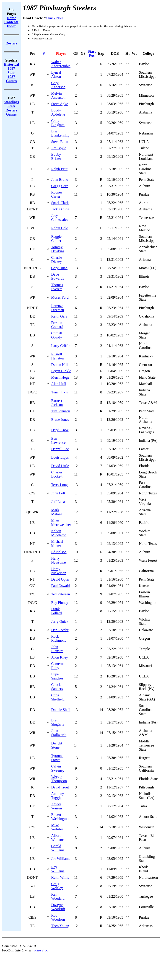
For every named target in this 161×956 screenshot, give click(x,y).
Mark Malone (56, 512)
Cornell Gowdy (56, 335)
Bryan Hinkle (61, 371)
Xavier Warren (56, 806)
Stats (11, 106)
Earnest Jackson (57, 403)
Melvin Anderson (58, 95)
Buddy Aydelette (58, 112)
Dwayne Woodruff (58, 907)
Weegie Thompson (59, 779)
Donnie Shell (60, 710)
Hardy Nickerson (58, 571)
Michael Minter (57, 544)
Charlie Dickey (56, 260)
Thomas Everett (57, 287)
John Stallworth (58, 733)
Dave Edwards (57, 276)
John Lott (58, 493)
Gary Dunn (59, 268)
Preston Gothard (57, 325)
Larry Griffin (60, 346)
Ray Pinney (59, 603)
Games (11, 114)
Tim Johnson (60, 411)
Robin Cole (59, 228)
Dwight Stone (56, 745)
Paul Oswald (60, 586)
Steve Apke (59, 104)
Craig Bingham (58, 123)
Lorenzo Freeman (57, 308)
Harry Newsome (58, 560)
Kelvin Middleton (58, 533)
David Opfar (60, 579)
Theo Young (60, 926)
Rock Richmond (58, 638)
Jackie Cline (60, 209)
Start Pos (92, 53)
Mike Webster (57, 827)
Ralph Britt (59, 169)
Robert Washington (59, 817)
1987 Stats (11, 71)
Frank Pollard (56, 611)
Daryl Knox (59, 430)
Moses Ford (59, 297)
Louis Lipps (60, 457)
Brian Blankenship (60, 133)
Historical (11, 64)
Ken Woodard (57, 896)
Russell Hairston (57, 356)
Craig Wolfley (57, 886)
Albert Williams (57, 838)
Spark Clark (60, 203)
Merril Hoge (60, 377)
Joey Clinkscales (59, 218)
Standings (11, 102)
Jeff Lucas (58, 502)
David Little (60, 466)
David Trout (60, 787)
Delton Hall (59, 365)
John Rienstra (57, 649)
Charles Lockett (56, 474)
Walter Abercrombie (60, 64)
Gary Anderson (58, 85)
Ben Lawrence (58, 440)
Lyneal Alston (56, 74)
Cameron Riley (58, 666)
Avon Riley (59, 657)
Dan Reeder (59, 630)
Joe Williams (60, 858)
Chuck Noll (54, 18)
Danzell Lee (60, 449)
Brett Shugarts (57, 722)
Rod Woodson (58, 917)
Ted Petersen (60, 594)
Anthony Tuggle (57, 796)
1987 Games (11, 79)
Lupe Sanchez (57, 676)
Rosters (11, 110)
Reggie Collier (56, 239)
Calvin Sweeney (57, 768)
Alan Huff (58, 384)
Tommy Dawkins (57, 249)
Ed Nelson (58, 552)
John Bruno (59, 179)
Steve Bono (59, 142)
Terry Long (59, 485)
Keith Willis (60, 877)
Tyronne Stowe (57, 758)
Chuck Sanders (57, 687)
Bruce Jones (60, 419)
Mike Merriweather (61, 523)
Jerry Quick (59, 621)
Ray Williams (57, 869)
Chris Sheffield (57, 697)
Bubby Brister (56, 156)
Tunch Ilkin (59, 392)
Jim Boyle (58, 148)
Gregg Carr (59, 186)
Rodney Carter (56, 194)
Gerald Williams (57, 848)
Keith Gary (59, 316)
